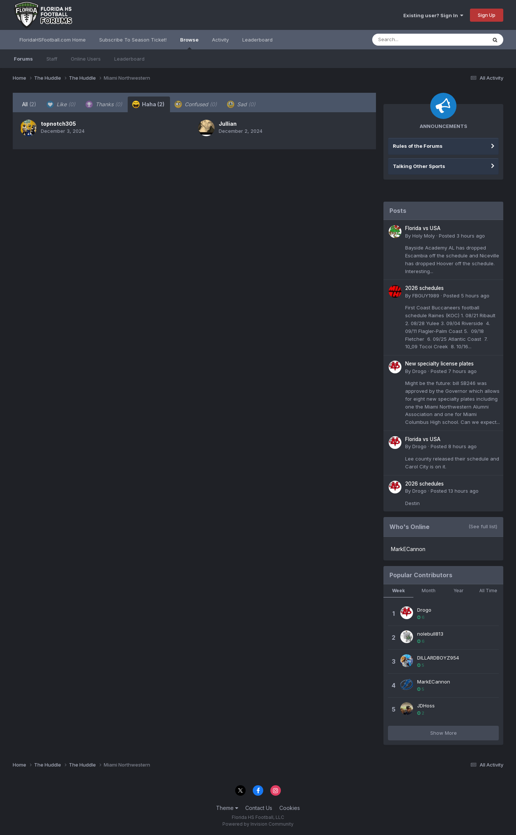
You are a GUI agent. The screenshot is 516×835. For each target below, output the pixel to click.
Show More (443, 733)
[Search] (409, 40)
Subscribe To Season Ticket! (133, 40)
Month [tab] (428, 590)
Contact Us (258, 808)
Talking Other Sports (419, 166)
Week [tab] (398, 590)
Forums (23, 59)
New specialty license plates (439, 364)
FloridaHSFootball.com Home (52, 40)
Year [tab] (458, 590)
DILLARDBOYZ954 (438, 658)
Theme (227, 808)
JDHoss (426, 706)
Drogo (419, 371)
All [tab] (29, 104)
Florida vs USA (422, 228)
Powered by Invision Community (258, 824)
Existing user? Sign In (433, 15)
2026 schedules (424, 288)
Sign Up (486, 15)
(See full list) (482, 526)
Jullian (228, 123)
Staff (51, 59)
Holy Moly (423, 236)
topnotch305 (58, 123)
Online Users (86, 59)
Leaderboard (129, 59)
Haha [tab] (148, 104)
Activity (220, 40)
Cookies (289, 808)
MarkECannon (408, 549)
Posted (462, 236)
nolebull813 (430, 634)
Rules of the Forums (418, 146)
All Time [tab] (488, 590)
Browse (189, 43)
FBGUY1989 (425, 296)
